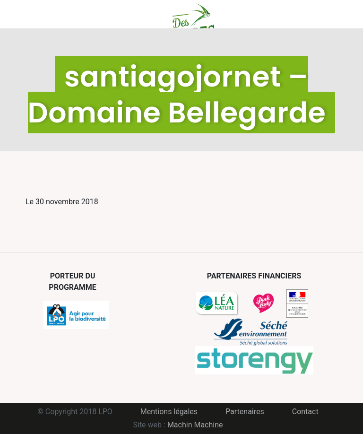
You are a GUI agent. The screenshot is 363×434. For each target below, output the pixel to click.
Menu (24, 14)
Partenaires (244, 411)
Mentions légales (169, 411)
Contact (305, 411)
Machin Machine (195, 424)
